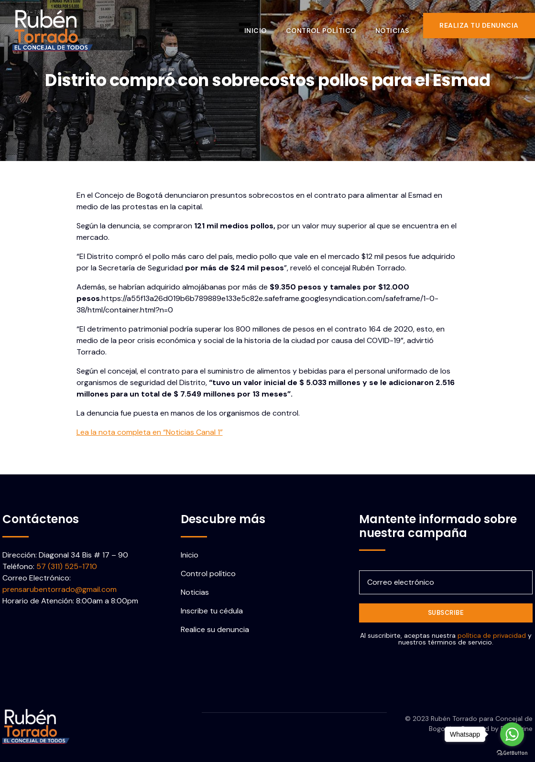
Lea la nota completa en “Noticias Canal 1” (149, 432)
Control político (328, 25)
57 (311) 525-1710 (66, 566)
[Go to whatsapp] (512, 734)
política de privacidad (492, 635)
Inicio (262, 25)
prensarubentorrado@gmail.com (59, 589)
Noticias (399, 25)
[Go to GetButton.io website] (512, 752)
